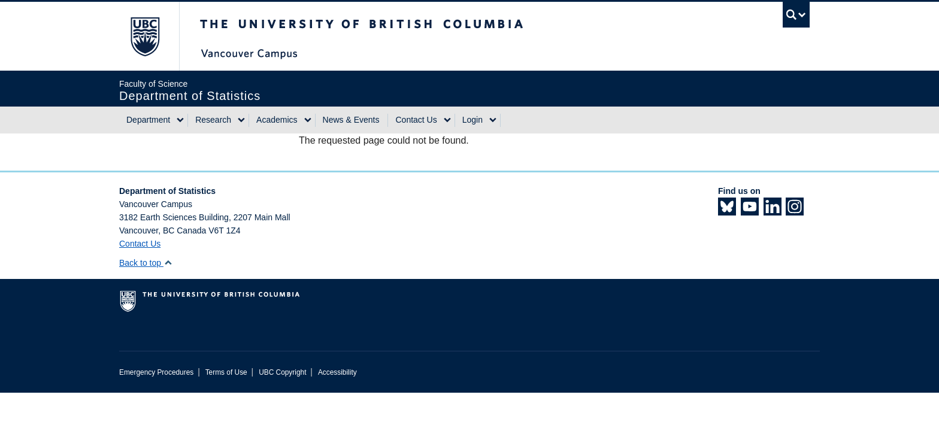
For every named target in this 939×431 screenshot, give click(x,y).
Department (148, 120)
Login (472, 120)
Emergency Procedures (156, 372)
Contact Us (416, 120)
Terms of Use (226, 372)
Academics (276, 120)
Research (213, 120)
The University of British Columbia (144, 36)
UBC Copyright (282, 372)
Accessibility (337, 372)
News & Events (351, 120)
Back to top (145, 263)
